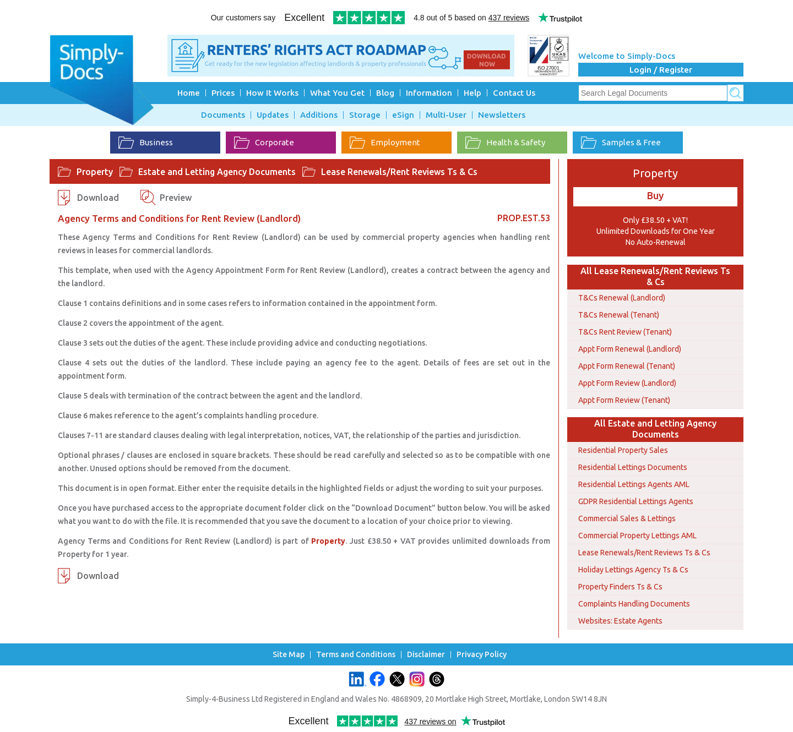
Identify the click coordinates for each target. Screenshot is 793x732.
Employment (385, 142)
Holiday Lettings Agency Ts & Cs (633, 569)
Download (98, 198)
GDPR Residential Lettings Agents (635, 501)
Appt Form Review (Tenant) (624, 400)
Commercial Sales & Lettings (627, 518)
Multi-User (446, 115)
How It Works (272, 92)
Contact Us (514, 92)
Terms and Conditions (355, 654)
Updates (273, 115)
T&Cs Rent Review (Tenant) (625, 331)
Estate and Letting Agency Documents (217, 172)
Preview (176, 198)
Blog (385, 92)
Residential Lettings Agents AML (633, 484)
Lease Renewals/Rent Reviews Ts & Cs (399, 172)
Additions (319, 115)
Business (145, 142)
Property (95, 172)
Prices (223, 92)
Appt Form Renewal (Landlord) (629, 349)
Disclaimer (426, 654)
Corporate (264, 142)
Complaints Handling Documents (634, 603)
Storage (365, 115)
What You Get (337, 92)
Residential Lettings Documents (632, 467)
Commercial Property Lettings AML (637, 535)
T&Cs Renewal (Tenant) (618, 314)
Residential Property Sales (623, 450)
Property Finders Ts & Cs (620, 586)
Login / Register (660, 69)
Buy (655, 195)
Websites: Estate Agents (620, 620)
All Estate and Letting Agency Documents (655, 428)
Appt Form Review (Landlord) (627, 383)
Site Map (289, 654)
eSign (403, 115)
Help (472, 92)
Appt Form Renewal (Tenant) (626, 366)
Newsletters (501, 115)
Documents (223, 115)
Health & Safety (505, 142)
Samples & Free (621, 142)
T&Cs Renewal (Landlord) (621, 297)
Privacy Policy (482, 654)
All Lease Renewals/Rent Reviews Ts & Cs (655, 276)
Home (188, 92)
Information (429, 92)
